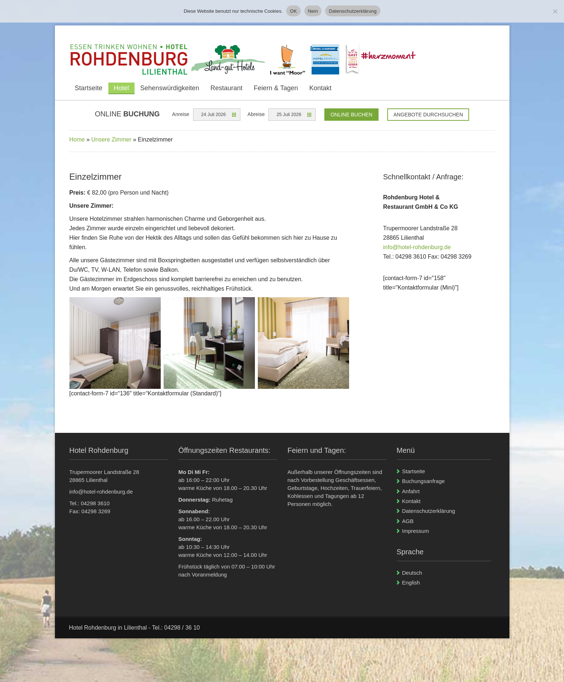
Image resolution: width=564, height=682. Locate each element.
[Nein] (555, 11)
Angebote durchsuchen (428, 114)
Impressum (415, 531)
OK (293, 11)
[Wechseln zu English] (446, 582)
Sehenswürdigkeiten (169, 88)
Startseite (89, 88)
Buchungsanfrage (423, 481)
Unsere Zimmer (111, 139)
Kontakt (320, 88)
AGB (408, 521)
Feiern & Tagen (276, 88)
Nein (313, 11)
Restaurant (227, 88)
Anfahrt (411, 491)
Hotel (121, 88)
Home (77, 139)
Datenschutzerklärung (428, 511)
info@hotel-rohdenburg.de (417, 247)
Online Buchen (351, 114)
